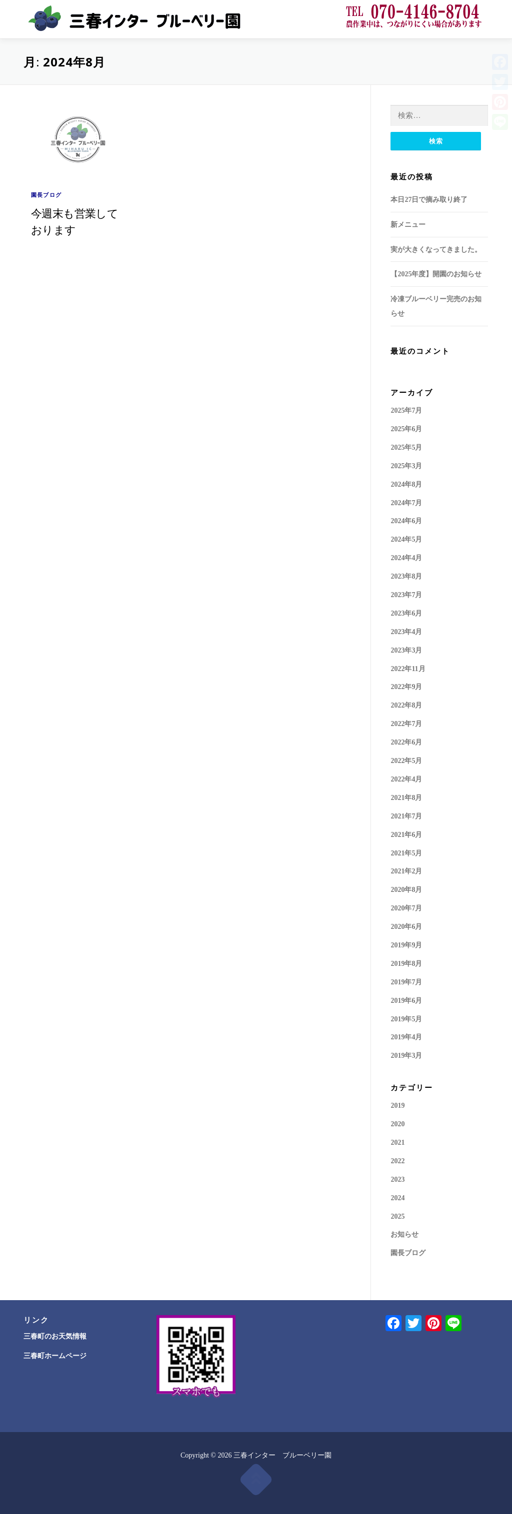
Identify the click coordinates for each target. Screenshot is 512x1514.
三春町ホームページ (55, 1356)
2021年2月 (406, 871)
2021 (397, 1142)
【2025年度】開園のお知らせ (436, 274)
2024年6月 (406, 521)
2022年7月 (406, 724)
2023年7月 (406, 595)
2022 (397, 1161)
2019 (397, 1105)
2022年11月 (407, 669)
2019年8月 (406, 963)
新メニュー (408, 224)
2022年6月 (406, 742)
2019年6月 (406, 1000)
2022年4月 (406, 779)
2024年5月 (406, 539)
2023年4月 (406, 632)
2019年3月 (406, 1055)
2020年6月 (406, 926)
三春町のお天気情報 (55, 1336)
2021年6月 (406, 834)
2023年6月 (406, 613)
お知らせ (404, 1234)
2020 (397, 1124)
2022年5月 (406, 760)
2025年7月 (406, 410)
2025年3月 (406, 466)
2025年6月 (406, 429)
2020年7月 (406, 908)
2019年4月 (406, 1037)
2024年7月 (406, 503)
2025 (397, 1216)
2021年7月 (406, 816)
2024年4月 (406, 558)
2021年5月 (406, 853)
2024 (397, 1198)
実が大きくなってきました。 (436, 249)
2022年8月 (406, 705)
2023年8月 (406, 576)
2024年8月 (406, 484)
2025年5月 (406, 447)
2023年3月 (406, 650)
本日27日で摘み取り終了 (429, 199)
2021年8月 (406, 797)
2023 (397, 1179)
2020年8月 (406, 889)
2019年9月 (406, 945)
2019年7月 (406, 982)
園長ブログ (46, 195)
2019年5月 (406, 1019)
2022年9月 (406, 687)
